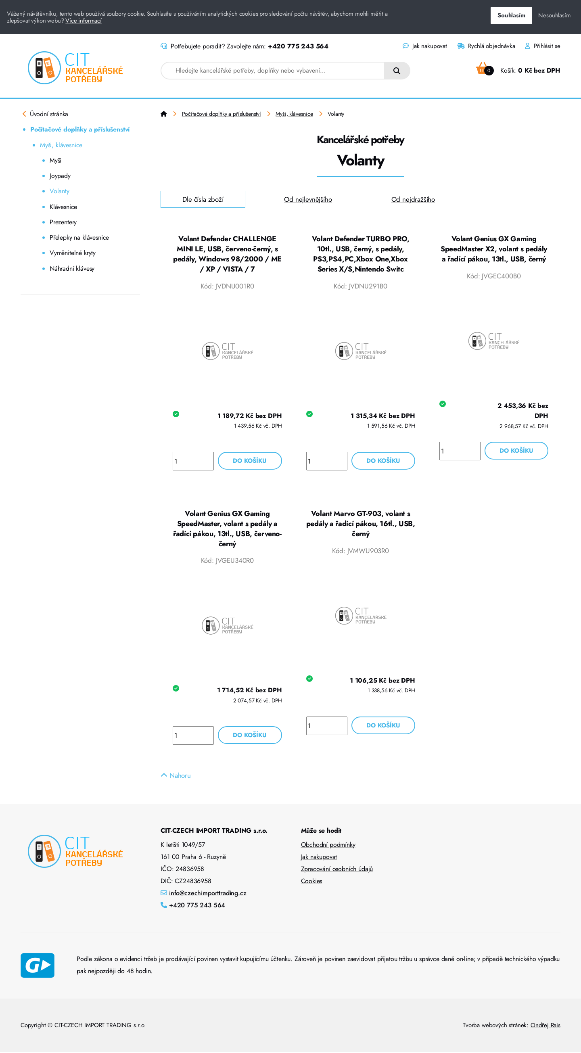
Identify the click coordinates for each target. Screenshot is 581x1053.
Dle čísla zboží (203, 199)
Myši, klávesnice (61, 145)
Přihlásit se (542, 46)
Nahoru (176, 776)
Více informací (83, 20)
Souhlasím (511, 15)
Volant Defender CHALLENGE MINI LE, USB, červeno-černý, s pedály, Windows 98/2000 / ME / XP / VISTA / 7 (227, 254)
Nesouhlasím (554, 15)
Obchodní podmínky (328, 845)
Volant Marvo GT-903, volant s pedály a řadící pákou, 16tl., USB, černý (360, 524)
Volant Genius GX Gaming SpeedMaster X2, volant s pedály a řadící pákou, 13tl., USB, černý (494, 249)
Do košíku (250, 461)
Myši (55, 160)
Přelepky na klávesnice (79, 237)
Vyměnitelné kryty (73, 252)
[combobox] (273, 70)
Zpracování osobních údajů (337, 870)
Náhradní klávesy (72, 268)
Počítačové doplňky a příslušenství (80, 129)
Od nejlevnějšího (308, 199)
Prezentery (63, 222)
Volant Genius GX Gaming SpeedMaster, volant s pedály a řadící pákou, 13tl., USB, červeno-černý (227, 529)
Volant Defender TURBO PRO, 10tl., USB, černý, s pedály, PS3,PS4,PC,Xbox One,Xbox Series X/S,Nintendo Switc (361, 254)
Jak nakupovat (425, 46)
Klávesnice (63, 206)
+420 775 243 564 (298, 46)
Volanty (59, 191)
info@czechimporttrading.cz (208, 894)
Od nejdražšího (413, 199)
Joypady (60, 175)
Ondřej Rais (545, 1026)
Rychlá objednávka (486, 46)
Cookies (311, 882)
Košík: (518, 70)
